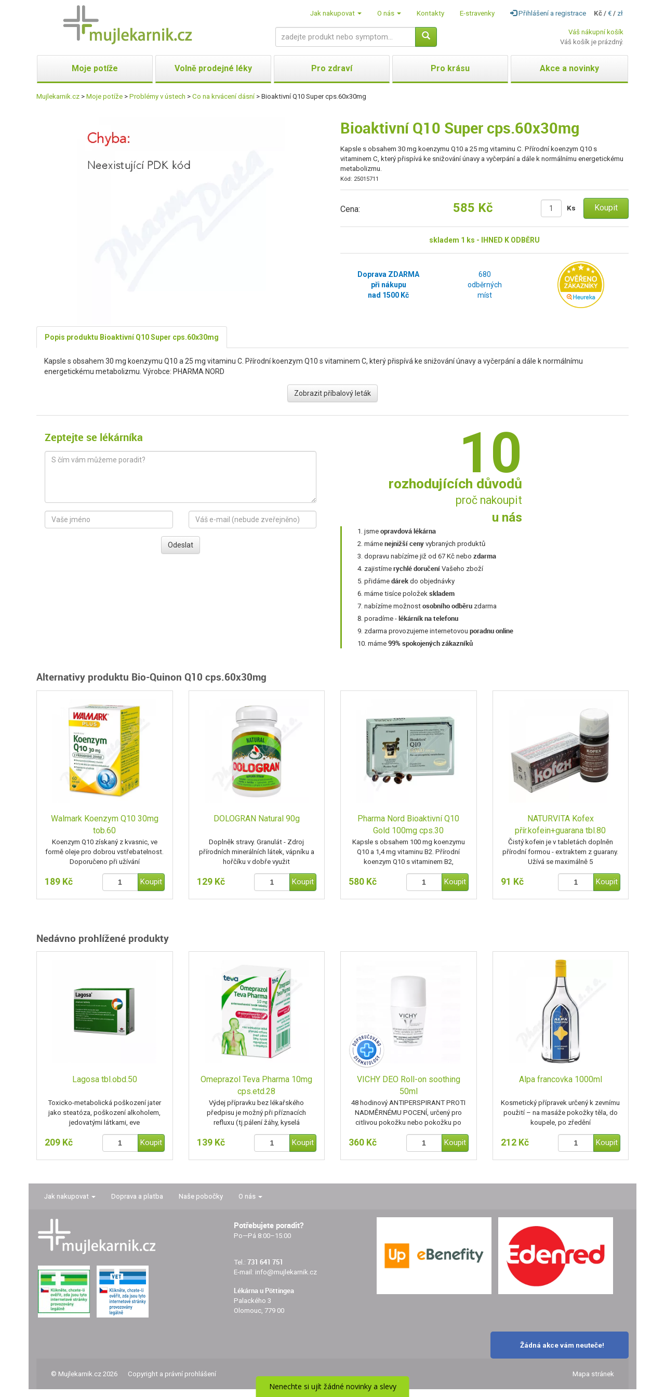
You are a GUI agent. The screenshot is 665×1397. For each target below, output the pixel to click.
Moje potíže (104, 96)
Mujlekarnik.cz (57, 96)
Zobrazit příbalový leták (332, 393)
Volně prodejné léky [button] (213, 68)
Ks (571, 208)
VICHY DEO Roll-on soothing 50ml (408, 1085)
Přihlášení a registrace (548, 13)
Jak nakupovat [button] (336, 13)
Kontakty (430, 13)
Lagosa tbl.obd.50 (104, 1079)
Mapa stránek (593, 1374)
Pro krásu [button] (450, 68)
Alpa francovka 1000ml (560, 1079)
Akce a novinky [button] (569, 68)
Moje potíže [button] (95, 68)
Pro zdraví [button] (331, 68)
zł (620, 13)
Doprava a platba (137, 1196)
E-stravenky (477, 13)
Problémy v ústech (157, 96)
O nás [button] (389, 13)
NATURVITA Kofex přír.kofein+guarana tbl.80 (560, 824)
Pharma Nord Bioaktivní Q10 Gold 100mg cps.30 (408, 824)
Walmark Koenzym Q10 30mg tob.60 (104, 824)
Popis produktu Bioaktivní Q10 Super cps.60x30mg (132, 337)
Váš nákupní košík (595, 32)
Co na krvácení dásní (223, 96)
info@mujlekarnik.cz (286, 1272)
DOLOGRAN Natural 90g (257, 818)
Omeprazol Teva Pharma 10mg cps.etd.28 (256, 1085)
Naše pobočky (201, 1196)
